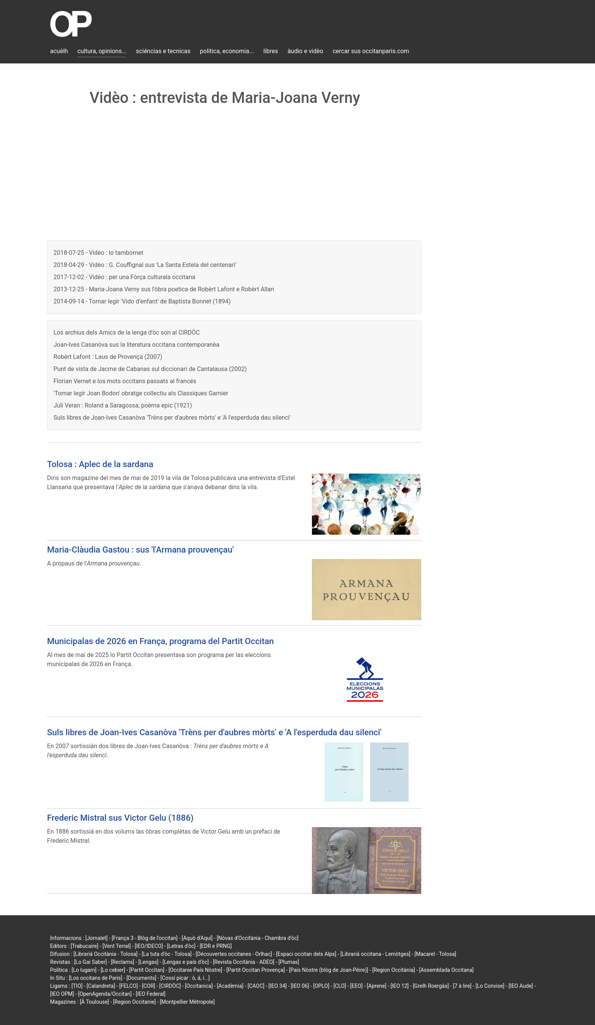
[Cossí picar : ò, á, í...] (185, 978)
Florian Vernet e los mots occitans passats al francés (125, 381)
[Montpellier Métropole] (187, 1002)
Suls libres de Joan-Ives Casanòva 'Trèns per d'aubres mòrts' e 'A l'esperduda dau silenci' (172, 417)
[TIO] (76, 986)
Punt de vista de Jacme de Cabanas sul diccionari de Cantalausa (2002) (150, 369)
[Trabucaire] (84, 946)
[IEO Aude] (520, 986)
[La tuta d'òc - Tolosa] (167, 954)
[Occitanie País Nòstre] (195, 970)
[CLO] (340, 986)
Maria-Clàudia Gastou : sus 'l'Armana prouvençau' (140, 549)
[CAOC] (255, 986)
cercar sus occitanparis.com (371, 51)
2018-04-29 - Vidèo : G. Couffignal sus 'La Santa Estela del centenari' (145, 264)
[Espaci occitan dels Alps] (306, 954)
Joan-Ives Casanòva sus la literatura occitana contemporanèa (136, 344)
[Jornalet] (96, 938)
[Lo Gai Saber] (90, 962)
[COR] (148, 986)
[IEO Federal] (150, 994)
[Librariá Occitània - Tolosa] (106, 954)
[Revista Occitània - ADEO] (243, 962)
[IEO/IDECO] (149, 946)
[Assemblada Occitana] (446, 970)
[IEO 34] (278, 986)
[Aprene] (377, 986)
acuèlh (59, 51)
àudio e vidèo (305, 51)
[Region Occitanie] (134, 1002)
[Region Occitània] (393, 970)
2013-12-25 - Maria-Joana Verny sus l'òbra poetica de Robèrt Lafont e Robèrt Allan (164, 289)
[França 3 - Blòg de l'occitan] (145, 938)
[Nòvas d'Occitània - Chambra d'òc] (257, 938)
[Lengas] (149, 962)
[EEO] (356, 986)
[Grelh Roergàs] (431, 986)
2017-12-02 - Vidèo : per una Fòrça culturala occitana (124, 277)
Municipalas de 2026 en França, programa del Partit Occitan (160, 641)
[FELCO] (128, 986)
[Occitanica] (198, 986)
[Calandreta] (101, 986)
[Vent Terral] (116, 946)
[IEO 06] (300, 986)
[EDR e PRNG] (216, 946)
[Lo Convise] (489, 986)
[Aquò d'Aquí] (197, 938)
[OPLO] (321, 986)
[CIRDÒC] (170, 986)
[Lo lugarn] (84, 970)
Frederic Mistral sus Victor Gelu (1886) (120, 818)
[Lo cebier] (113, 970)
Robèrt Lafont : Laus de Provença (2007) (108, 356)
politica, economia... (227, 51)
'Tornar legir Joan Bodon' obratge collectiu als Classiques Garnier (141, 393)
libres (270, 51)
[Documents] (141, 978)
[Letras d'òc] (181, 946)
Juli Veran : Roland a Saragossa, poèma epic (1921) (123, 405)
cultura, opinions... (102, 51)
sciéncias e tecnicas (163, 51)
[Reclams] (122, 962)
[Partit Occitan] (147, 970)
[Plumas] (289, 962)
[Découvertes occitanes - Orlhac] (234, 954)
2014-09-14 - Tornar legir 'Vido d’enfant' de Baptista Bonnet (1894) (142, 301)
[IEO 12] (399, 986)
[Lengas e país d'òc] (185, 962)
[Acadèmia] (230, 986)
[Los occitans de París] (95, 978)
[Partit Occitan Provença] (255, 970)
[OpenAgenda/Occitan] (105, 994)
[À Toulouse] (94, 1002)
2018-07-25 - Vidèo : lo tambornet (98, 252)
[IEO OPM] (62, 994)
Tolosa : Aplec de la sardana (100, 464)
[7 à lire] (462, 986)
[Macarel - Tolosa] (435, 954)
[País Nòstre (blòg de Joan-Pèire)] (328, 970)
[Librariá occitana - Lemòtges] (375, 954)
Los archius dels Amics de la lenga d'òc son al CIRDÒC (127, 332)
